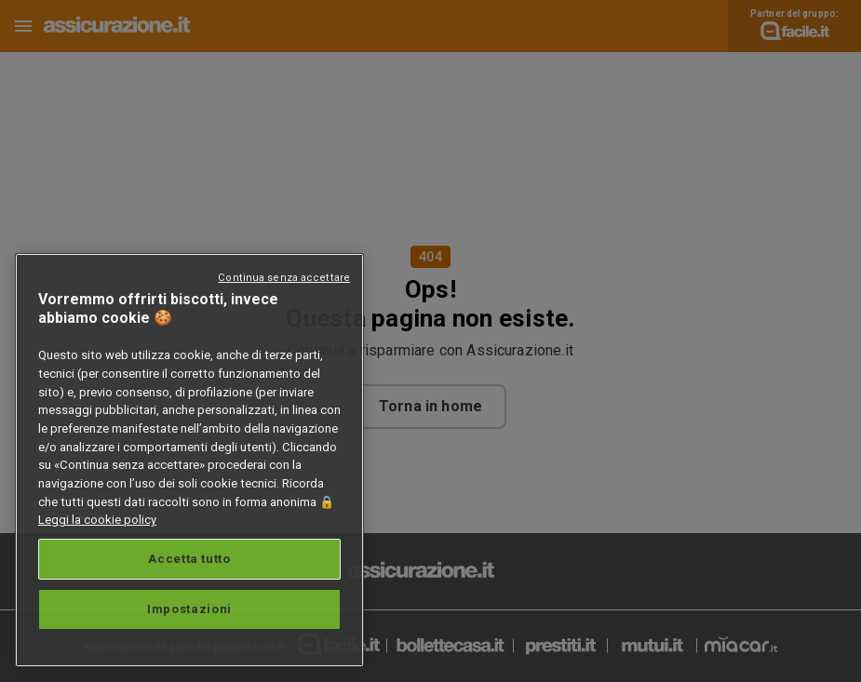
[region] (189, 460)
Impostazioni (189, 609)
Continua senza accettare (284, 278)
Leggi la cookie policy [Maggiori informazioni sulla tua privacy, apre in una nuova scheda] (97, 520)
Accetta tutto (189, 559)
